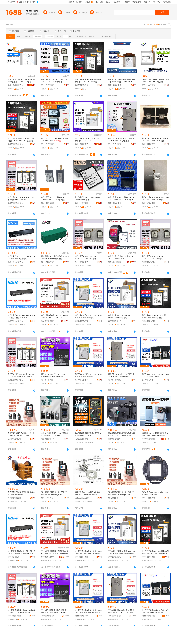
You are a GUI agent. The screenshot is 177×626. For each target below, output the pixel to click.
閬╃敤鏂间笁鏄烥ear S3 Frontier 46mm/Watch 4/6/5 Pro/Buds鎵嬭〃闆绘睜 (121, 552)
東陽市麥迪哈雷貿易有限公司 (115, 439)
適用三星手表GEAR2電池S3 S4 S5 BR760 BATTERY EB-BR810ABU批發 (122, 198)
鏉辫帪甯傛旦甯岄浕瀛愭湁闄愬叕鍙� (115, 557)
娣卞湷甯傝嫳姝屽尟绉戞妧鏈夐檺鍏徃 (48, 557)
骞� (33, 557)
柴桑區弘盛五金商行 (82, 498)
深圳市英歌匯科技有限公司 (48, 321)
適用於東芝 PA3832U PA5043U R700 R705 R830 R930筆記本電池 (21, 257)
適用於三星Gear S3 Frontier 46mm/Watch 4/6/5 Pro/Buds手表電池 (121, 316)
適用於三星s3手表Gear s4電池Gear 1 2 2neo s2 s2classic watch (121, 257)
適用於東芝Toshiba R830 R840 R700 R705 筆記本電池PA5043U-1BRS (21, 316)
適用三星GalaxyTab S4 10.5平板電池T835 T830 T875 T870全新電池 (121, 375)
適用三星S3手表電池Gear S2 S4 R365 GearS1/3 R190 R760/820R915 (54, 316)
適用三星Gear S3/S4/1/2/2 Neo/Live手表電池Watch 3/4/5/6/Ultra (88, 139)
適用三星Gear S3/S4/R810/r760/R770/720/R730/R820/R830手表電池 (54, 80)
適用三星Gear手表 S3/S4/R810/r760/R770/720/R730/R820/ (55, 139)
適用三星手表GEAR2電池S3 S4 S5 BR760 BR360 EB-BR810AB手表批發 (55, 198)
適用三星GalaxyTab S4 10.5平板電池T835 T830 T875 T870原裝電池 (121, 139)
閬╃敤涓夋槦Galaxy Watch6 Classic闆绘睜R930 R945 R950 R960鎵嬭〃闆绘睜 (155, 552)
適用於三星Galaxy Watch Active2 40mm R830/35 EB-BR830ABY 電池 (155, 139)
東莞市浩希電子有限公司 (149, 85)
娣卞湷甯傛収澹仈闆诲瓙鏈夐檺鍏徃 (15, 557)
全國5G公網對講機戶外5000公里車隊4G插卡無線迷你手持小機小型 (54, 434)
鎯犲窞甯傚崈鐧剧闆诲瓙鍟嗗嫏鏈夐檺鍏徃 (48, 616)
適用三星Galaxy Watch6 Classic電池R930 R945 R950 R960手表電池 (155, 316)
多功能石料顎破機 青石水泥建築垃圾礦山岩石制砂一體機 (21, 493)
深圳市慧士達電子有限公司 (15, 262)
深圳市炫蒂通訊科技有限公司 (149, 203)
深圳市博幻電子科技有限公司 (149, 439)
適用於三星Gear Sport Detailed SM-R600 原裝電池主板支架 (155, 493)
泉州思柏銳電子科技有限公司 (115, 498)
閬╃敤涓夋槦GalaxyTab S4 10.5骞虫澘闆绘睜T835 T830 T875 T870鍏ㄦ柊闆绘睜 (121, 611)
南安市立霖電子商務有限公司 (48, 439)
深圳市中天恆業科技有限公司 (82, 203)
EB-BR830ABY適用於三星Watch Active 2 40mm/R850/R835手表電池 (155, 80)
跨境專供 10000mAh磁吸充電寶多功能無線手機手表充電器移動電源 (155, 434)
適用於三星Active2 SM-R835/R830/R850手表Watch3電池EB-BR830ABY (121, 80)
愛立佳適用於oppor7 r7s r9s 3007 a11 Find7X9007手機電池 (88, 198)
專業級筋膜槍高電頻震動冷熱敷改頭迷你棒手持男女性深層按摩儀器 (121, 434)
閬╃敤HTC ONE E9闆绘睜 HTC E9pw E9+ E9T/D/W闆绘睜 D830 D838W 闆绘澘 (55, 611)
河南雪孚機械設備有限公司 (15, 498)
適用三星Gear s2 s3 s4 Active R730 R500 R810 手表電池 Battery (155, 375)
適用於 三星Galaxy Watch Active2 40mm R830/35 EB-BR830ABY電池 (155, 198)
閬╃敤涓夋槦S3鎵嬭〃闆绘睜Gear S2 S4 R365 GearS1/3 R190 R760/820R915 (54, 552)
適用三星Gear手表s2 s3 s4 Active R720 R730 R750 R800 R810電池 (88, 316)
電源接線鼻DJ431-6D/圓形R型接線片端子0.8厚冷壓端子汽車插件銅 (88, 493)
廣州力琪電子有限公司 (48, 262)
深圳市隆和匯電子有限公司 (15, 85)
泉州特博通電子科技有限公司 (15, 439)
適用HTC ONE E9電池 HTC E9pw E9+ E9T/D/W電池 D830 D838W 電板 (54, 375)
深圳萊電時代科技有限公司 (82, 85)
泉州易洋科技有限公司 (48, 498)
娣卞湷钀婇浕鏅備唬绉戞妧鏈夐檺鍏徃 (82, 557)
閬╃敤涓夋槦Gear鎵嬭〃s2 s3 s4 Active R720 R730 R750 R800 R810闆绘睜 (88, 552)
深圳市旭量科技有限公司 (115, 85)
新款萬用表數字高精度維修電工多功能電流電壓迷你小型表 (88, 434)
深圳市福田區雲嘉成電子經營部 (48, 203)
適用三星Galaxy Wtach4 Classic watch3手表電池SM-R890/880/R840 (21, 198)
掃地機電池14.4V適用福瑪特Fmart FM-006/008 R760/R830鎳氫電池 (55, 257)
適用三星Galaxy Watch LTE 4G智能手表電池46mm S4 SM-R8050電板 (88, 80)
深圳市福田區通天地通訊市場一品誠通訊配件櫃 (149, 144)
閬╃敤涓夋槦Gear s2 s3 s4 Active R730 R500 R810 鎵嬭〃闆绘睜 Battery (155, 611)
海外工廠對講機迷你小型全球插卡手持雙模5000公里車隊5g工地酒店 (21, 434)
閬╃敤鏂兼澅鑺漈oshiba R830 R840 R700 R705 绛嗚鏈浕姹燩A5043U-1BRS (21, 552)
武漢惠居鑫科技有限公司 (82, 439)
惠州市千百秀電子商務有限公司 (48, 85)
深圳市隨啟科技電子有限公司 (115, 203)
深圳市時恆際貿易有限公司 (149, 498)
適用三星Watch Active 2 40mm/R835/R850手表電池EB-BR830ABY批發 (21, 80)
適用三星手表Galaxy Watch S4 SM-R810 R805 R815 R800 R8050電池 (88, 257)
